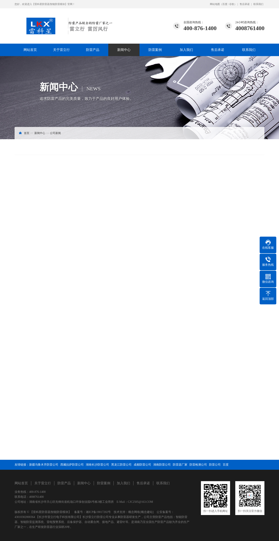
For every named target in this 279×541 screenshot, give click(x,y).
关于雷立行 (61, 50)
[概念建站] (146, 512)
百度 (224, 4)
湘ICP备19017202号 (98, 512)
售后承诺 (245, 4)
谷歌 (231, 4)
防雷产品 (92, 50)
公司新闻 (55, 133)
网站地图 (215, 4)
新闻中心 (124, 50)
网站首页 (30, 50)
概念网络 (134, 512)
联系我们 (258, 4)
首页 (26, 133)
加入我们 (186, 50)
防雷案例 (155, 50)
